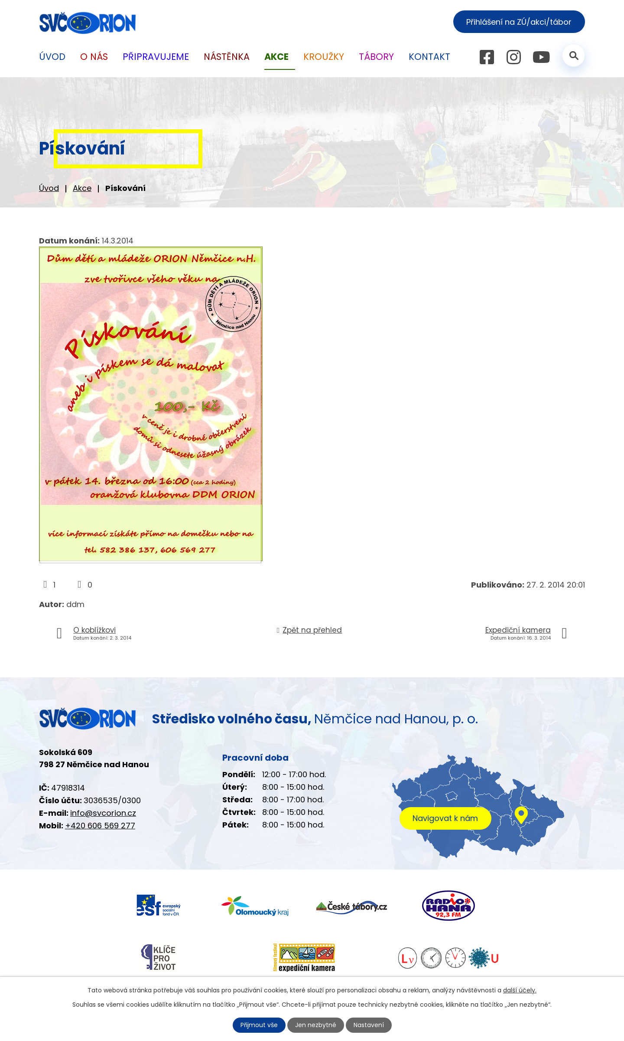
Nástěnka (227, 56)
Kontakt (429, 56)
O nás (94, 56)
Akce (82, 188)
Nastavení (369, 1025)
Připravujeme (156, 56)
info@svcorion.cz (103, 813)
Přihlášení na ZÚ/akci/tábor (519, 21)
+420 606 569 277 (100, 825)
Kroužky (323, 56)
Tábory (376, 56)
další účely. (519, 990)
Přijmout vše (259, 1025)
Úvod (49, 188)
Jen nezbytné (315, 1025)
